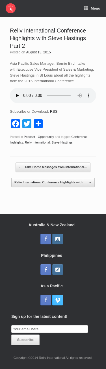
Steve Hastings (61, 142)
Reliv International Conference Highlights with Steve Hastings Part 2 (48, 38)
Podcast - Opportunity (39, 136)
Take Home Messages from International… (53, 167)
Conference (79, 136)
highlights (16, 142)
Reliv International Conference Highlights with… (53, 182)
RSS (54, 111)
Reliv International (37, 142)
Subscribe (25, 340)
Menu (92, 8)
